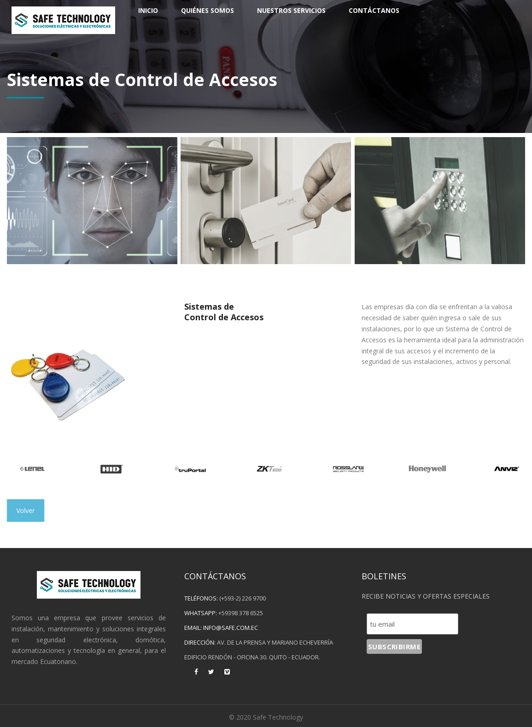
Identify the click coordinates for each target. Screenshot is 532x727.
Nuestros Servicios (291, 10)
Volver (26, 510)
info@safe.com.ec (230, 627)
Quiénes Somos (207, 10)
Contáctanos (374, 10)
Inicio (148, 10)
